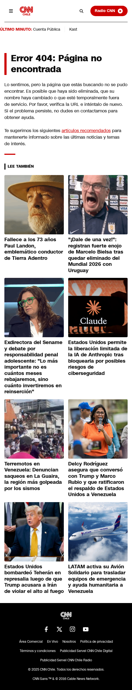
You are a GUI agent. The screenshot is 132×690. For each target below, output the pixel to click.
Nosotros (69, 641)
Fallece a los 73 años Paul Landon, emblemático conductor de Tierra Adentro (33, 249)
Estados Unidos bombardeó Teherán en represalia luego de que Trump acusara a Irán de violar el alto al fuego (34, 579)
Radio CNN (109, 11)
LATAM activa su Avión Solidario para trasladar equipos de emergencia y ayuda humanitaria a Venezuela (97, 579)
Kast (73, 29)
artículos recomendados (86, 130)
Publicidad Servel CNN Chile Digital (86, 651)
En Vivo (52, 641)
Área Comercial (31, 641)
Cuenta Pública (46, 29)
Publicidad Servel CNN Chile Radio (66, 660)
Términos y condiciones (38, 651)
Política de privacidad (96, 641)
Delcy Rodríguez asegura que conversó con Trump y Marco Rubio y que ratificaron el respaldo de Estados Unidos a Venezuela (96, 479)
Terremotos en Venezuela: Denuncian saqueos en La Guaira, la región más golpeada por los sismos (33, 476)
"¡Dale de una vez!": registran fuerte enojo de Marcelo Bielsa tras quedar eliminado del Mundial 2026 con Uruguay (95, 255)
